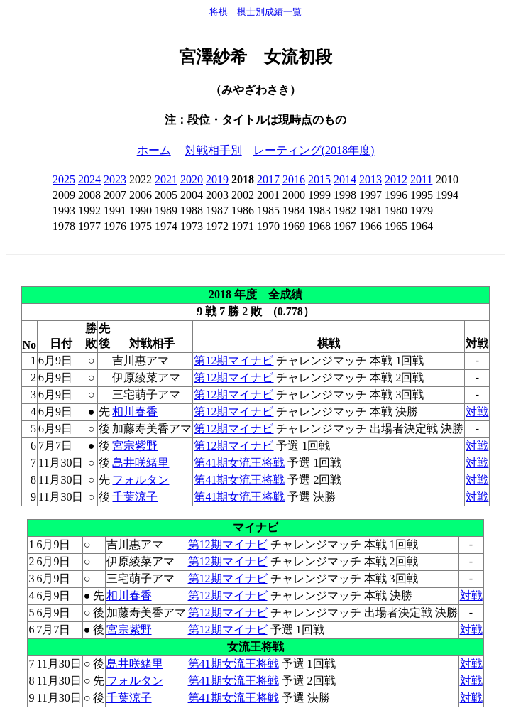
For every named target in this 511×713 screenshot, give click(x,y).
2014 (345, 179)
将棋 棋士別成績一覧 (255, 11)
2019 (217, 179)
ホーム (154, 150)
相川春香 (135, 412)
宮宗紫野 (135, 446)
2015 (319, 179)
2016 (293, 179)
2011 (421, 179)
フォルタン (140, 480)
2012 (396, 179)
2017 (268, 179)
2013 (370, 179)
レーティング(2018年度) (314, 150)
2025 (64, 179)
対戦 (477, 412)
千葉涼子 (135, 497)
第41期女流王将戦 (239, 463)
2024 (89, 179)
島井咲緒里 (140, 463)
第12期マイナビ (233, 360)
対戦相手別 (213, 150)
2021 (166, 179)
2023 (115, 179)
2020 (191, 179)
